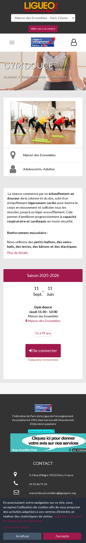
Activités (10, 77)
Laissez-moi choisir (16, 527)
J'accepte (62, 536)
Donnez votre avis (40, 431)
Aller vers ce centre (43, 28)
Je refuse (22, 536)
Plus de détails (17, 253)
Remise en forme (33, 77)
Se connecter (43, 350)
